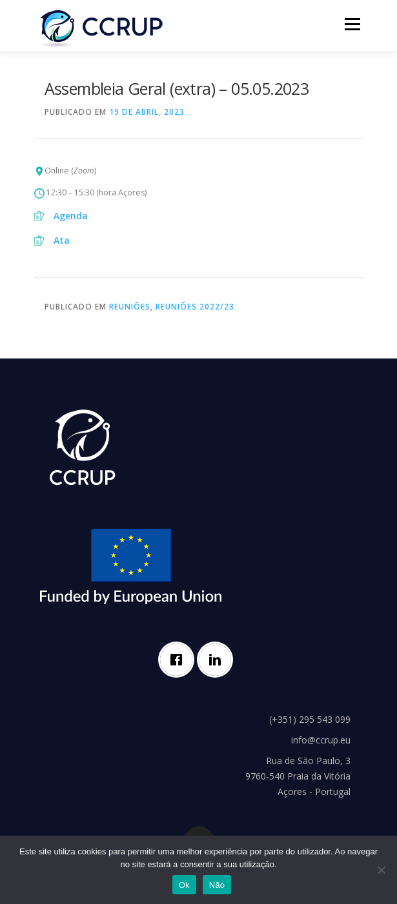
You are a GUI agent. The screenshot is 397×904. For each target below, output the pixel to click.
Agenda (71, 216)
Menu (351, 24)
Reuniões (129, 306)
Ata (62, 240)
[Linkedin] (218, 660)
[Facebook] (179, 660)
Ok (184, 885)
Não (217, 885)
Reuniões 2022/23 (195, 306)
